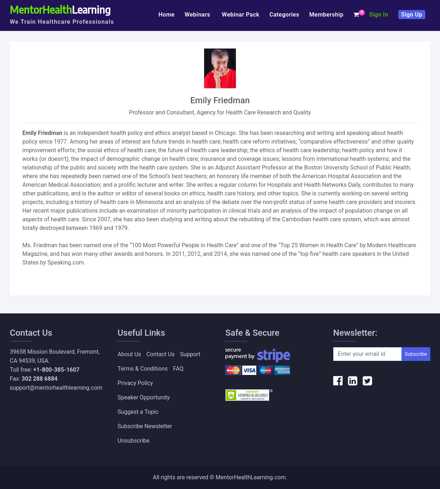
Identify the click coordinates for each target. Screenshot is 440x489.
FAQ (178, 368)
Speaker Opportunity (144, 397)
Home (167, 14)
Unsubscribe (134, 440)
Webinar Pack (240, 14)
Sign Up (411, 14)
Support (190, 354)
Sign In (378, 14)
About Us (129, 354)
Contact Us (160, 354)
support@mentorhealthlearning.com (56, 387)
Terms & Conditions (143, 368)
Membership (326, 14)
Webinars (198, 14)
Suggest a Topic (138, 411)
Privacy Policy (135, 383)
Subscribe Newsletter (145, 426)
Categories (284, 14)
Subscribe (416, 354)
